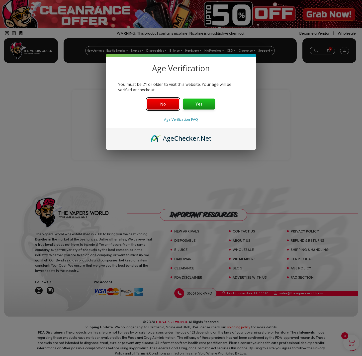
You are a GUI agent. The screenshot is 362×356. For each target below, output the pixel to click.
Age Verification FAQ (181, 119)
